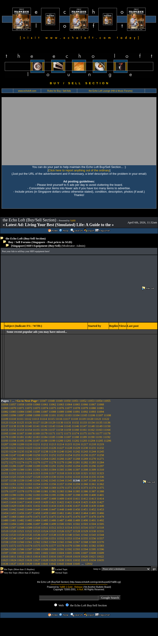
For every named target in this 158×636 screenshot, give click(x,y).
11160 (75, 429)
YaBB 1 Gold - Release (71, 587)
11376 (4, 491)
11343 (52, 480)
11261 (20, 458)
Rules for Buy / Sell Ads (59, 91)
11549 (36, 538)
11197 (36, 440)
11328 (36, 476)
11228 (68, 448)
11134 (91, 422)
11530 (92, 531)
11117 (66, 419)
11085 (28, 411)
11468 (12, 516)
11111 (20, 419)
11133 (83, 422)
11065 (76, 404)
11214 (60, 444)
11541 (76, 534)
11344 (60, 480)
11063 (60, 404)
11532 (4, 534)
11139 (20, 426)
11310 (100, 469)
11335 (92, 476)
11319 (68, 473)
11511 (44, 527)
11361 (92, 484)
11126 (28, 422)
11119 (82, 419)
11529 (84, 531)
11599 (20, 553)
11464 (84, 513)
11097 (20, 415)
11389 (4, 495)
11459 (44, 513)
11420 (44, 502)
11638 (20, 563)
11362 (100, 484)
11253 (60, 455)
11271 (100, 458)
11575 (36, 545)
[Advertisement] (79, 131)
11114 (43, 419)
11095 (4, 415)
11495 (20, 524)
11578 (60, 545)
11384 (68, 491)
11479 (100, 516)
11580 (76, 545)
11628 (44, 560)
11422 (60, 502)
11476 (76, 516)
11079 (84, 408)
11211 (36, 444)
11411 (76, 498)
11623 (4, 560)
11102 (60, 415)
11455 (12, 513)
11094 (100, 411)
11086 (36, 411)
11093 (92, 411)
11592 (68, 549)
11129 (52, 422)
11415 (4, 502)
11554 (76, 538)
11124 (12, 422)
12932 (89, 563)
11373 (84, 487)
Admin (80, 245)
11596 (100, 549)
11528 (76, 531)
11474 (60, 516)
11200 (59, 440)
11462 (68, 513)
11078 (76, 408)
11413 (92, 498)
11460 (52, 513)
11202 (75, 440)
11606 (76, 553)
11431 (28, 505)
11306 (68, 469)
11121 (97, 419)
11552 (60, 538)
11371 (68, 487)
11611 (12, 556)
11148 (91, 426)
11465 (92, 513)
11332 (68, 476)
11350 (4, 484)
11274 (20, 462)
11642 (52, 563)
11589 (44, 549)
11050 (67, 400)
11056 (4, 404)
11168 (28, 433)
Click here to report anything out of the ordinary (79, 170)
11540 (68, 534)
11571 (4, 545)
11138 (12, 426)
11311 (4, 473)
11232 (100, 448)
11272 (4, 462)
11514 (68, 527)
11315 (36, 473)
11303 (44, 469)
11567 (76, 542)
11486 (52, 520)
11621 (92, 556)
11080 (92, 408)
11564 (52, 542)
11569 (92, 542)
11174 (75, 433)
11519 (4, 531)
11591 (60, 549)
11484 (36, 520)
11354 (36, 484)
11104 (76, 415)
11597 (4, 553)
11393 (36, 495)
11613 (28, 556)
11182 (28, 437)
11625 (20, 560)
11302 (36, 469)
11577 (52, 545)
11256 (84, 455)
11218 (92, 444)
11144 (59, 426)
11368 (44, 487)
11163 (99, 429)
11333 (76, 476)
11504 (92, 524)
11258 (100, 455)
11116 (58, 419)
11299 (12, 469)
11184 (44, 437)
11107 (99, 415)
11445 (36, 509)
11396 (60, 495)
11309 (92, 469)
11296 (92, 466)
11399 (84, 495)
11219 (100, 444)
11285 (4, 466)
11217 (84, 444)
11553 (68, 538)
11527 (68, 531)
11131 (67, 422)
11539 (60, 534)
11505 (100, 524)
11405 (28, 498)
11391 (20, 495)
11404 (20, 498)
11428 (4, 505)
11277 (44, 462)
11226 (52, 448)
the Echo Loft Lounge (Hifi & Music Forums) (110, 91)
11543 (92, 534)
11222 (20, 448)
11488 (68, 520)
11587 (28, 549)
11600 (28, 553)
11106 (91, 415)
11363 (4, 487)
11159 (67, 429)
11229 (76, 448)
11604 (60, 553)
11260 (12, 458)
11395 (52, 495)
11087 (44, 411)
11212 (44, 444)
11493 (4, 524)
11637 (12, 563)
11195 (20, 440)
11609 (100, 553)
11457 (28, 513)
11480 (4, 520)
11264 (44, 458)
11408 (52, 498)
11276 (36, 462)
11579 (68, 545)
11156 (44, 429)
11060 (36, 404)
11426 (92, 502)
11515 (76, 527)
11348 (92, 480)
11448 (60, 509)
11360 (84, 484)
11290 (44, 466)
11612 (20, 556)
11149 (99, 426)
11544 (100, 534)
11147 (83, 426)
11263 (36, 458)
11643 (60, 563)
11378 (20, 491)
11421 (52, 502)
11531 (100, 531)
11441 (4, 509)
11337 (4, 480)
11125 (20, 422)
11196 (28, 440)
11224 (36, 448)
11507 (12, 527)
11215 (68, 444)
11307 (76, 469)
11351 (12, 484)
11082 (4, 411)
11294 (76, 466)
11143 (52, 426)
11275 (28, 462)
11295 (84, 466)
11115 (51, 419)
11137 (4, 426)
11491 (92, 520)
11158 (59, 429)
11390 (12, 495)
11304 (52, 469)
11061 (44, 404)
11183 (36, 437)
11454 (4, 513)
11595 (92, 549)
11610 (4, 556)
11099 (36, 415)
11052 (82, 400)
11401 (100, 495)
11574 (28, 545)
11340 (28, 480)
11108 (107, 415)
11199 (52, 440)
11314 (28, 473)
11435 (60, 505)
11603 (52, 553)
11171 (52, 433)
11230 (84, 448)
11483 (28, 520)
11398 (76, 495)
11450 (76, 509)
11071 (20, 408)
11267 (68, 458)
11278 (52, 462)
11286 (12, 466)
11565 (60, 542)
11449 (68, 509)
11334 (84, 476)
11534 (20, 534)
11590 (52, 549)
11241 (68, 451)
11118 (74, 419)
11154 (28, 429)
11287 (20, 466)
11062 (52, 404)
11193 (4, 440)
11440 (100, 505)
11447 (52, 509)
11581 (84, 545)
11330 (52, 476)
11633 (84, 560)
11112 (27, 419)
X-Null (80, 589)
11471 (36, 516)
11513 (60, 527)
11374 (92, 487)
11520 (12, 531)
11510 (36, 527)
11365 (20, 487)
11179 (4, 437)
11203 (83, 440)
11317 (52, 473)
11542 (84, 534)
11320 (76, 473)
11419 (36, 502)
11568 (84, 542)
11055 (106, 400)
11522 (28, 531)
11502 (76, 524)
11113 (35, 419)
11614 (36, 556)
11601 (36, 553)
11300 (20, 469)
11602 (44, 553)
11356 (52, 484)
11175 (83, 433)
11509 (28, 527)
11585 (12, 549)
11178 (106, 433)
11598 (12, 553)
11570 (100, 542)
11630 (60, 560)
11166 (12, 433)
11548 (28, 538)
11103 (68, 415)
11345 (68, 480)
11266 (60, 458)
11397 (68, 495)
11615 (44, 556)
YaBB (73, 220)
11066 (84, 404)
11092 (84, 411)
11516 (84, 527)
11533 (12, 534)
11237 (36, 451)
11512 (52, 527)
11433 (44, 505)
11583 (100, 545)
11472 (44, 516)
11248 (20, 455)
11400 (92, 495)
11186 (59, 437)
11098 (28, 415)
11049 (59, 400)
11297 (100, 466)
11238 (44, 451)
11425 (84, 502)
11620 (84, 556)
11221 (12, 448)
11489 (76, 520)
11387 (92, 491)
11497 (36, 524)
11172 (59, 433)
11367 (36, 487)
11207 (4, 444)
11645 (76, 563)
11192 (106, 437)
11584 (4, 549)
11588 (36, 549)
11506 (4, 527)
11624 (12, 560)
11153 (20, 429)
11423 (68, 502)
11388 (100, 491)
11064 (68, 404)
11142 (44, 426)
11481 (12, 520)
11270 (92, 458)
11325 (12, 476)
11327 (28, 476)
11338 (12, 480)
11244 (92, 451)
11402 (4, 498)
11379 (28, 491)
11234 (12, 451)
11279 (60, 462)
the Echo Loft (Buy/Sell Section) (26, 238)
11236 (28, 451)
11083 (12, 411)
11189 (83, 437)
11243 (84, 451)
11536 (36, 534)
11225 (44, 448)
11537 (44, 534)
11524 (44, 531)
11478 (92, 516)
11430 (20, 505)
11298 (4, 469)
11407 (44, 498)
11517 (92, 527)
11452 (92, 509)
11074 (44, 408)
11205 (99, 440)
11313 (20, 473)
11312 (12, 473)
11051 (75, 400)
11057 (12, 404)
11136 (106, 422)
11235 (20, 451)
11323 (100, 473)
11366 (28, 487)
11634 (92, 560)
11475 (68, 516)
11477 (84, 516)
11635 (100, 560)
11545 (4, 538)
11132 (75, 422)
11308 (84, 469)
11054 (98, 400)
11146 (75, 426)
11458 (36, 513)
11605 (68, 553)
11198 (44, 440)
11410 (68, 498)
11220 (4, 448)
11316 (44, 473)
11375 (100, 487)
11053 (91, 400)
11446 (44, 509)
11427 (100, 502)
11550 (44, 538)
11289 (36, 466)
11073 (36, 408)
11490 (84, 520)
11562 (36, 542)
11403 (12, 498)
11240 (60, 451)
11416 (12, 502)
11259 (4, 458)
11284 (100, 462)
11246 (4, 455)
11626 (28, 560)
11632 (76, 560)
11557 (100, 538)
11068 (100, 404)
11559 (12, 542)
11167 (20, 433)
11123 (4, 422)
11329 (44, 476)
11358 (68, 484)
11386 (84, 491)
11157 (52, 429)
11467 (4, 516)
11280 (68, 462)
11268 (76, 458)
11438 (84, 505)
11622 (100, 556)
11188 (75, 437)
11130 (59, 422)
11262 (28, 458)
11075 (52, 408)
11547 (20, 538)
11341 (36, 480)
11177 (99, 433)
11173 (67, 433)
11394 (44, 495)
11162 (91, 429)
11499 (52, 524)
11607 (84, 553)
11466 (100, 513)
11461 (60, 513)
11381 (44, 491)
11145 (67, 426)
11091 (76, 411)
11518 (100, 527)
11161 (83, 429)
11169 (36, 433)
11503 (84, 524)
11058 (20, 404)
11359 (76, 484)
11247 (12, 455)
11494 (12, 524)
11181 (20, 437)
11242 (76, 451)
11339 (20, 480)
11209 (20, 444)
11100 (44, 415)
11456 (20, 513)
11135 (99, 422)
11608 (92, 553)
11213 (52, 444)
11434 (52, 505)
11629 (52, 560)
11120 (89, 419)
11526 (60, 531)
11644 (68, 563)
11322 (92, 473)
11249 (28, 455)
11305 (60, 469)
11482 (20, 520)
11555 (84, 538)
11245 (100, 451)
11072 (28, 408)
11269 (84, 458)
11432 (36, 505)
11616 (52, 556)
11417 (20, 502)
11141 (36, 426)
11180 (12, 437)
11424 (76, 502)
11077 (68, 408)
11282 (84, 462)
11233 (4, 451)
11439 (92, 505)
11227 (60, 448)
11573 (20, 545)
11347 (84, 480)
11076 (60, 408)
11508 (20, 527)
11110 (12, 419)
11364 (12, 487)
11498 (44, 524)
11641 (44, 563)
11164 (106, 429)
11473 (52, 516)
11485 (44, 520)
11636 (4, 563)
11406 (36, 498)
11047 (43, 400)
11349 (100, 480)
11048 (51, 400)
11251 (44, 455)
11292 (60, 466)
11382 (52, 491)
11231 (92, 448)
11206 (107, 440)
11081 (100, 408)
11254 (68, 455)
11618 (68, 556)
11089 (60, 411)
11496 (28, 524)
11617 (60, 556)
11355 (44, 484)
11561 (28, 542)
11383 (60, 491)
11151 (4, 429)
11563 (44, 542)
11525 (52, 531)
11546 (12, 538)
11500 (60, 524)
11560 (20, 542)
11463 (76, 513)
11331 (60, 476)
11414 (100, 498)
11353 (28, 484)
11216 (76, 444)
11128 (44, 422)
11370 (60, 487)
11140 (28, 426)
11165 (4, 433)
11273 (12, 462)
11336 (100, 476)
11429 (12, 505)
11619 (76, 556)
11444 (28, 509)
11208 (12, 444)
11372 (76, 487)
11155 (36, 429)
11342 (44, 480)
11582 (92, 545)
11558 (4, 542)
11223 (28, 448)
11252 (52, 455)
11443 (20, 509)
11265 (52, 458)
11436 (68, 505)
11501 (68, 524)
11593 (76, 549)
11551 (52, 538)
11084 (20, 411)
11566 (68, 542)
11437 (76, 505)
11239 (52, 451)
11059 (28, 404)
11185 (52, 437)
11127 (36, 422)
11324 (4, 476)
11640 (36, 563)
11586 (20, 549)
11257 (92, 455)
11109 (4, 419)
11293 (68, 466)
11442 (12, 509)
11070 (12, 408)
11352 (20, 484)
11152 (12, 429)
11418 (28, 502)
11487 (60, 520)
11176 (91, 433)
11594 (84, 549)
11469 (20, 516)
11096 (12, 415)
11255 (76, 455)
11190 (91, 437)
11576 (44, 545)
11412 (84, 498)
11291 (52, 466)
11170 (44, 433)
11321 (84, 473)
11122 (105, 419)
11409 (60, 498)
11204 (91, 440)
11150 (106, 426)
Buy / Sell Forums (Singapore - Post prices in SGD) (40, 242)
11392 (28, 495)
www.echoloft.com (27, 91)
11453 (100, 509)
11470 (28, 516)
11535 (28, 534)
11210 (28, 444)
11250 (36, 455)
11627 (36, 560)
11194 (12, 440)
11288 (28, 466)
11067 (92, 404)
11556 (92, 538)
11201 (67, 440)
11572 (12, 545)
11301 (28, 469)
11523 (36, 531)
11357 (60, 484)
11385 (76, 491)
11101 (52, 415)
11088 (52, 411)
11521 (20, 531)
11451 (84, 509)
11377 (12, 491)
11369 (52, 487)
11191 (99, 437)
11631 (68, 560)
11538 (52, 534)
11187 (67, 437)
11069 (4, 408)
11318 (60, 473)
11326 (20, 476)
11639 (28, 563)
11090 (68, 411)
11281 (76, 462)
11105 (83, 415)
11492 (100, 520)
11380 (36, 491)
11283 (92, 462)
